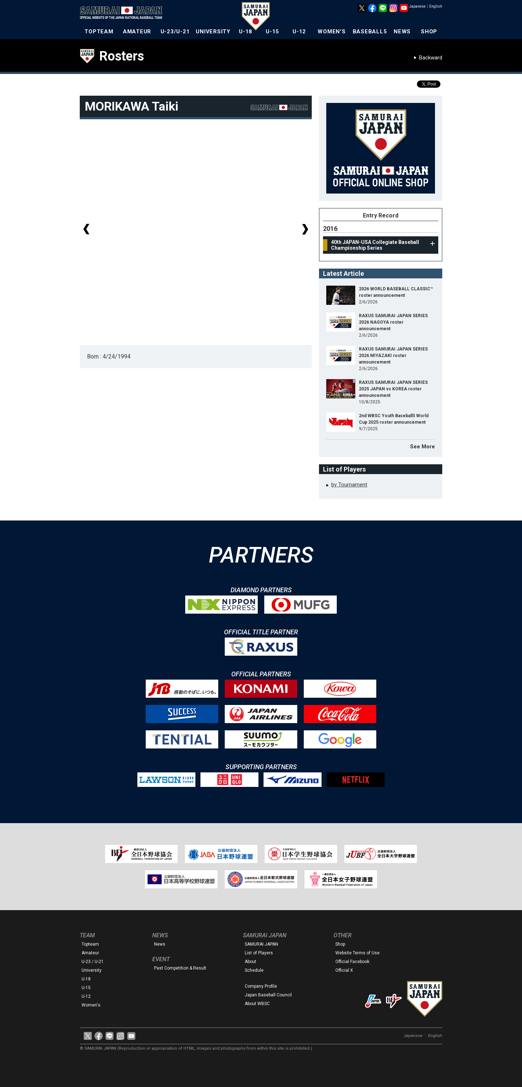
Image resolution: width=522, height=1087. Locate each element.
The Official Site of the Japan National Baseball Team (123, 13)
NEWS (402, 31)
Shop (340, 944)
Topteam (90, 944)
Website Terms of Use (357, 952)
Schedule (254, 970)
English (435, 6)
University (92, 970)
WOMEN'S (331, 31)
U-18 (245, 31)
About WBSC (257, 1003)
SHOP (429, 31)
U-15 (272, 31)
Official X (344, 970)
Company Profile (261, 986)
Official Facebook (352, 961)
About (250, 961)
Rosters (121, 56)
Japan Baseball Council (268, 994)
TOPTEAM (98, 31)
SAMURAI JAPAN (261, 944)
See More (422, 446)
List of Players (259, 952)
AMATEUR (137, 31)
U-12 (299, 31)
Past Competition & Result (180, 968)
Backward (430, 57)
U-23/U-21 (175, 31)
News (159, 944)
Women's (91, 1005)
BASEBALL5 (370, 31)
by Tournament (349, 484)
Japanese (417, 6)
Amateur (90, 952)
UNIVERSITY (213, 31)
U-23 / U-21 (93, 961)
